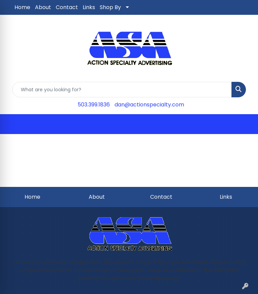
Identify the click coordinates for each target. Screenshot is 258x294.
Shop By (110, 7)
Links (89, 7)
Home (22, 7)
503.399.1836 (94, 104)
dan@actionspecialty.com (149, 104)
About (43, 7)
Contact (67, 7)
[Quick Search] (122, 89)
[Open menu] (244, 124)
